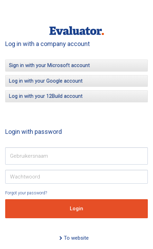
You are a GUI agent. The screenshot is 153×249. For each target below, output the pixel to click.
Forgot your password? (26, 193)
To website (74, 238)
